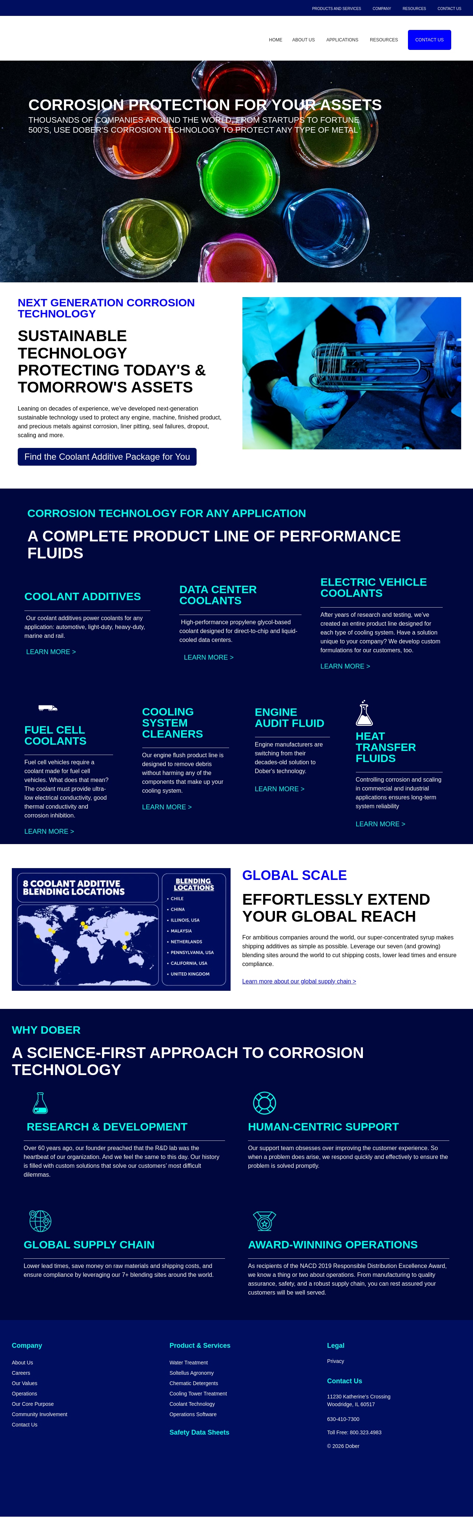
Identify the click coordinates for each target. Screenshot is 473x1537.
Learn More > (50, 672)
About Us (303, 39)
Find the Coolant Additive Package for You (107, 457)
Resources (414, 9)
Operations (24, 1414)
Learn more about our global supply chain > (299, 1002)
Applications (342, 39)
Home (275, 39)
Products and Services (336, 9)
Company (382, 9)
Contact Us (449, 9)
